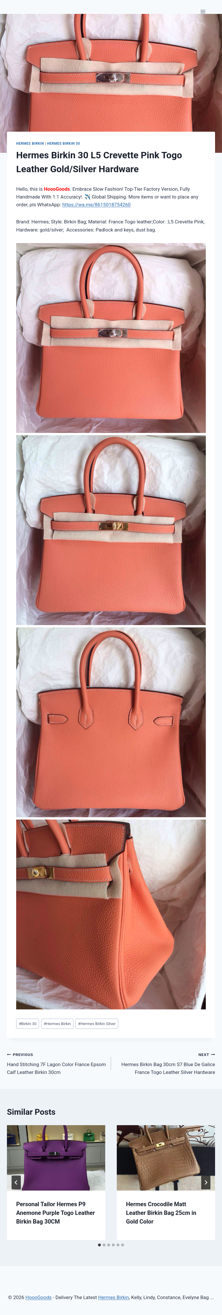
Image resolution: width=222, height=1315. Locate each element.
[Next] (205, 1182)
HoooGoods (38, 1297)
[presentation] (56, 1158)
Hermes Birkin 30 (63, 144)
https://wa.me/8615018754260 (96, 204)
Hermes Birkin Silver (97, 1023)
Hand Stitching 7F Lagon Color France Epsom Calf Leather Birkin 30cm (56, 1062)
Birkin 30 (27, 1023)
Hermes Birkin (30, 144)
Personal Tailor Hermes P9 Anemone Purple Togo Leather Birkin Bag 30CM (55, 1213)
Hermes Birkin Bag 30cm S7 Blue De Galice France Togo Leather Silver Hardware (165, 1062)
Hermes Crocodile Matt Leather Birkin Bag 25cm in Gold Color (161, 1213)
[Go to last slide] (16, 1182)
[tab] (99, 1245)
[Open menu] (202, 11)
